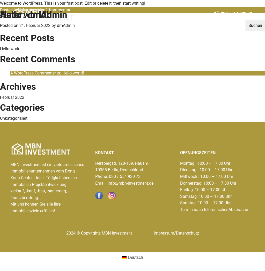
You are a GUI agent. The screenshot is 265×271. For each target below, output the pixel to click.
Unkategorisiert (13, 118)
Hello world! (24, 15)
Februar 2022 (12, 97)
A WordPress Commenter (33, 73)
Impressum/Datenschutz (176, 233)
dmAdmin (66, 25)
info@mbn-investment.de (130, 183)
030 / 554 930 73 (125, 176)
